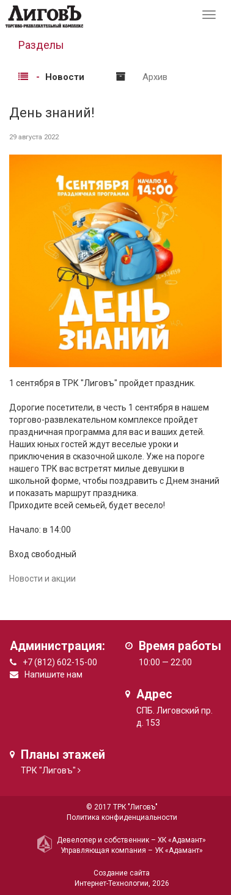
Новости (64, 76)
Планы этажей (63, 755)
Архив (154, 76)
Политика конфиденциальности (122, 817)
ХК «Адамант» (182, 840)
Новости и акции (42, 578)
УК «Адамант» (179, 850)
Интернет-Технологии (111, 883)
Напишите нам (53, 674)
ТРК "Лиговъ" (48, 770)
